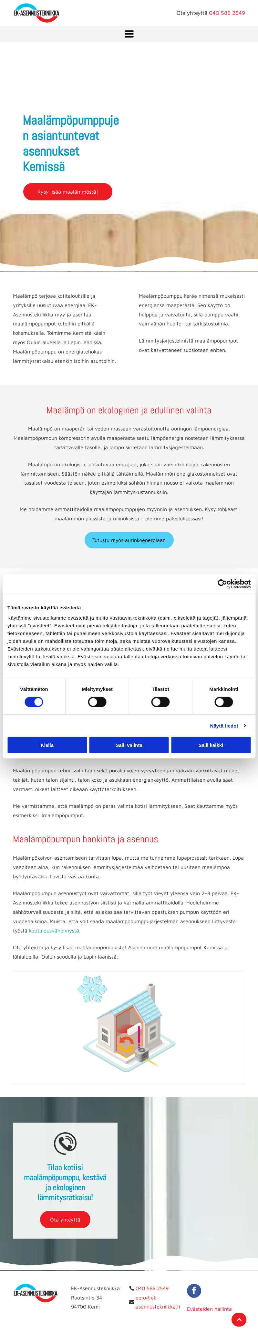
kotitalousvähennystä (54, 930)
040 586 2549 (227, 13)
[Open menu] (129, 34)
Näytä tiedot (224, 725)
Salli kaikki (211, 745)
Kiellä (47, 745)
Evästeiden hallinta (209, 1309)
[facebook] (194, 1291)
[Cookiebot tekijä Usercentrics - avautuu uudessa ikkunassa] (222, 584)
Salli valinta (129, 745)
